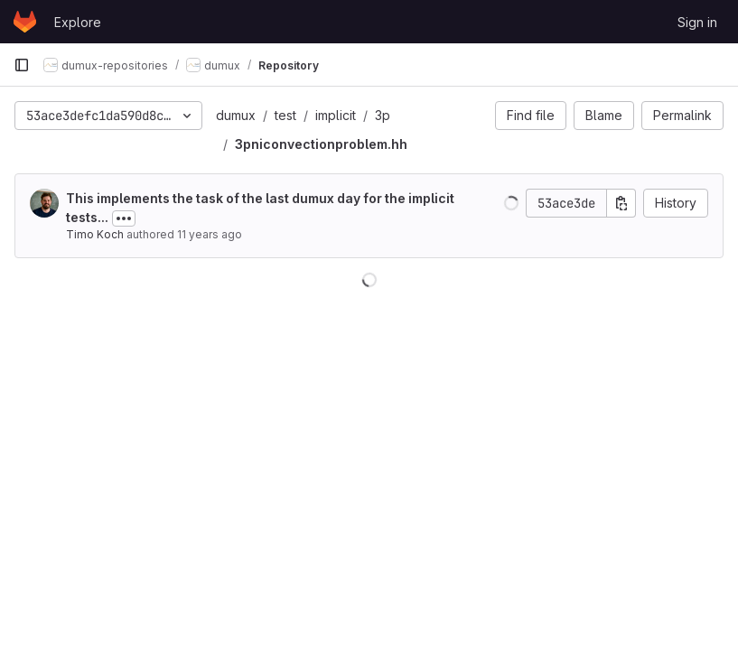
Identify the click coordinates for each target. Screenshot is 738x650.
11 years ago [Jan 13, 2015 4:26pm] (209, 234)
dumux (236, 115)
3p (382, 115)
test (285, 115)
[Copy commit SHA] (621, 203)
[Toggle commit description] (123, 218)
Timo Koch (95, 234)
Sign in (697, 22)
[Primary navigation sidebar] (21, 65)
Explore (77, 22)
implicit (335, 115)
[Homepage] (25, 21)
